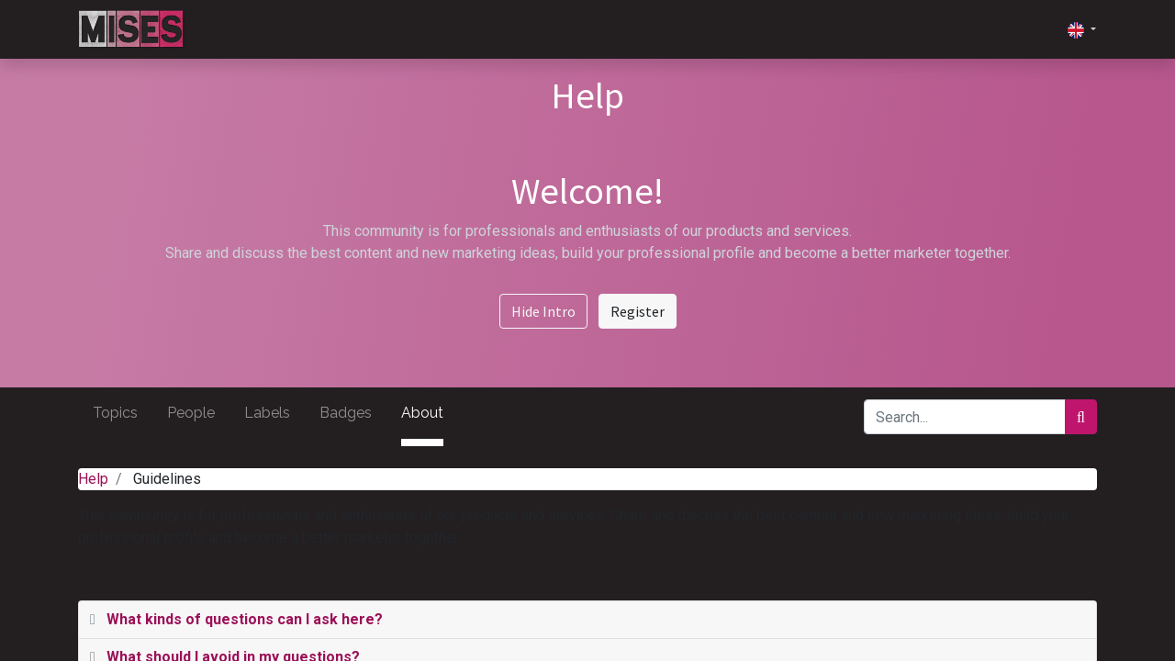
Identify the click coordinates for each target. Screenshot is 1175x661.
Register (637, 311)
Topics (115, 412)
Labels (267, 412)
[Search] (1081, 416)
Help (93, 478)
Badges (345, 412)
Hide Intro (543, 311)
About (422, 412)
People (191, 412)
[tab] (587, 620)
